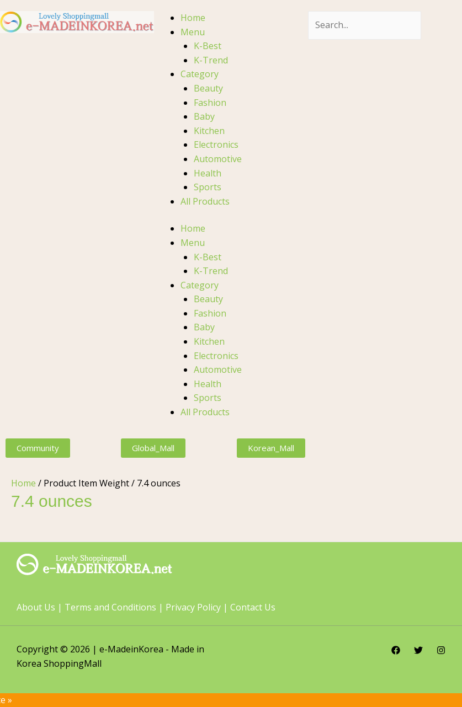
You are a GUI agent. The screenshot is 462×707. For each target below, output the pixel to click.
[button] (38, 448)
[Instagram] (441, 650)
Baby (204, 116)
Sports (207, 187)
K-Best (207, 46)
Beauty (208, 88)
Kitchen (209, 131)
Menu (192, 32)
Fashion (210, 103)
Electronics (216, 144)
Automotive (218, 159)
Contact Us (252, 607)
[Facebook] (395, 650)
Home (192, 18)
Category (199, 74)
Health (207, 173)
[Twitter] (418, 650)
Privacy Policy (193, 607)
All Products (205, 201)
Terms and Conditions (110, 607)
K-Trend (211, 60)
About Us (36, 607)
